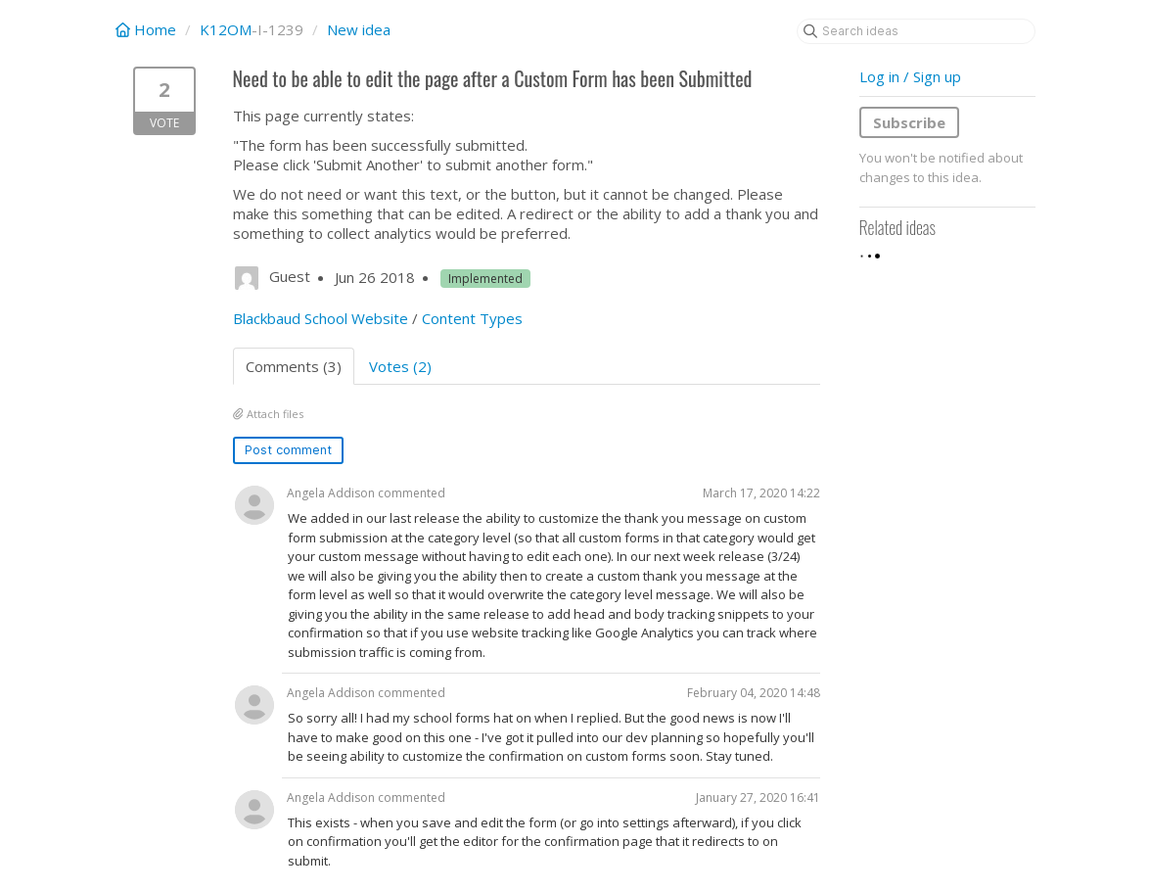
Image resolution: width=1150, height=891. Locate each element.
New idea (359, 29)
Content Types (472, 318)
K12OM (226, 29)
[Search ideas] (916, 31)
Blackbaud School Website (320, 318)
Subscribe (909, 122)
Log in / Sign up (910, 76)
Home (147, 29)
